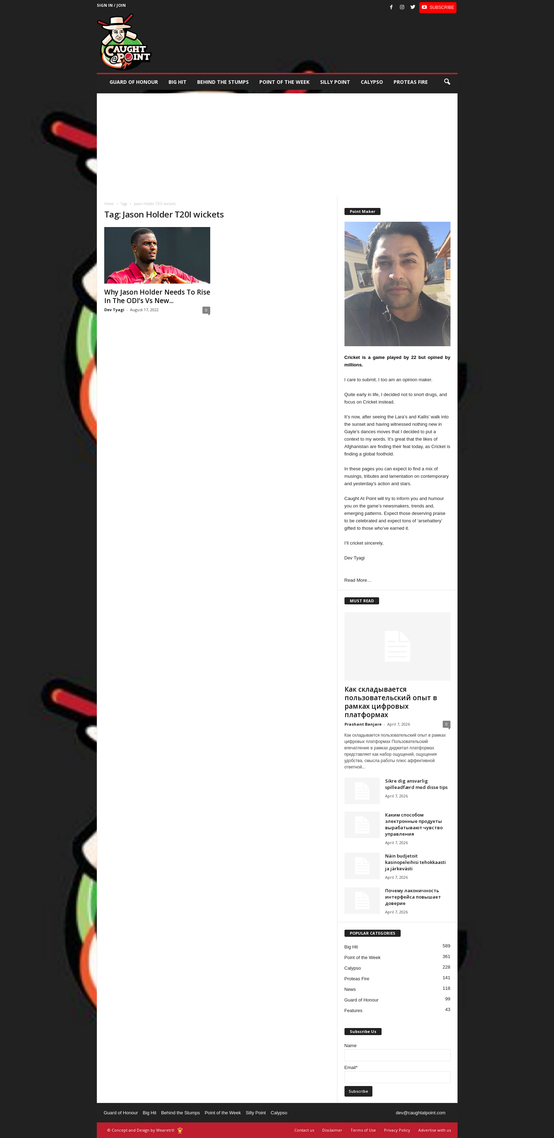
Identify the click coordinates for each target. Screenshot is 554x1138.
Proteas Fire (411, 82)
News (350, 989)
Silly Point (335, 82)
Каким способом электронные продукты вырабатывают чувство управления (414, 824)
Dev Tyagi (114, 309)
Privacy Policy (397, 1130)
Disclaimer (332, 1130)
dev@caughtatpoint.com (420, 1112)
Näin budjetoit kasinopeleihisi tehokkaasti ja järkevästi (415, 862)
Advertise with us (434, 1130)
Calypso (372, 82)
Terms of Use (363, 1130)
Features (353, 1010)
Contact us (304, 1130)
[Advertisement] (277, 142)
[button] (447, 82)
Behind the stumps (223, 82)
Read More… (358, 580)
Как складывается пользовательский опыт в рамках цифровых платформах (390, 702)
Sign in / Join (111, 5)
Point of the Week (284, 82)
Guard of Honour (134, 82)
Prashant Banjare (363, 724)
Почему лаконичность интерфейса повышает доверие (413, 896)
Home (109, 203)
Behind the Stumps (180, 1112)
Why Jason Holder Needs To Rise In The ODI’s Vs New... (157, 296)
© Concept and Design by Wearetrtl (140, 1130)
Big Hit (178, 82)
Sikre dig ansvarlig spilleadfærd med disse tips (416, 784)
